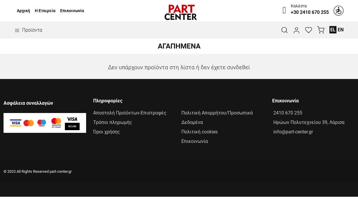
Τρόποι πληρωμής (112, 122)
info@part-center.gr (292, 132)
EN (341, 30)
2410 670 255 (287, 113)
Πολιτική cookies (199, 132)
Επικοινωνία (72, 10)
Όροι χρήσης (106, 132)
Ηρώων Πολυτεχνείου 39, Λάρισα (308, 122)
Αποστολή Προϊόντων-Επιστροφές (130, 113)
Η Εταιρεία (45, 10)
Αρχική (23, 10)
